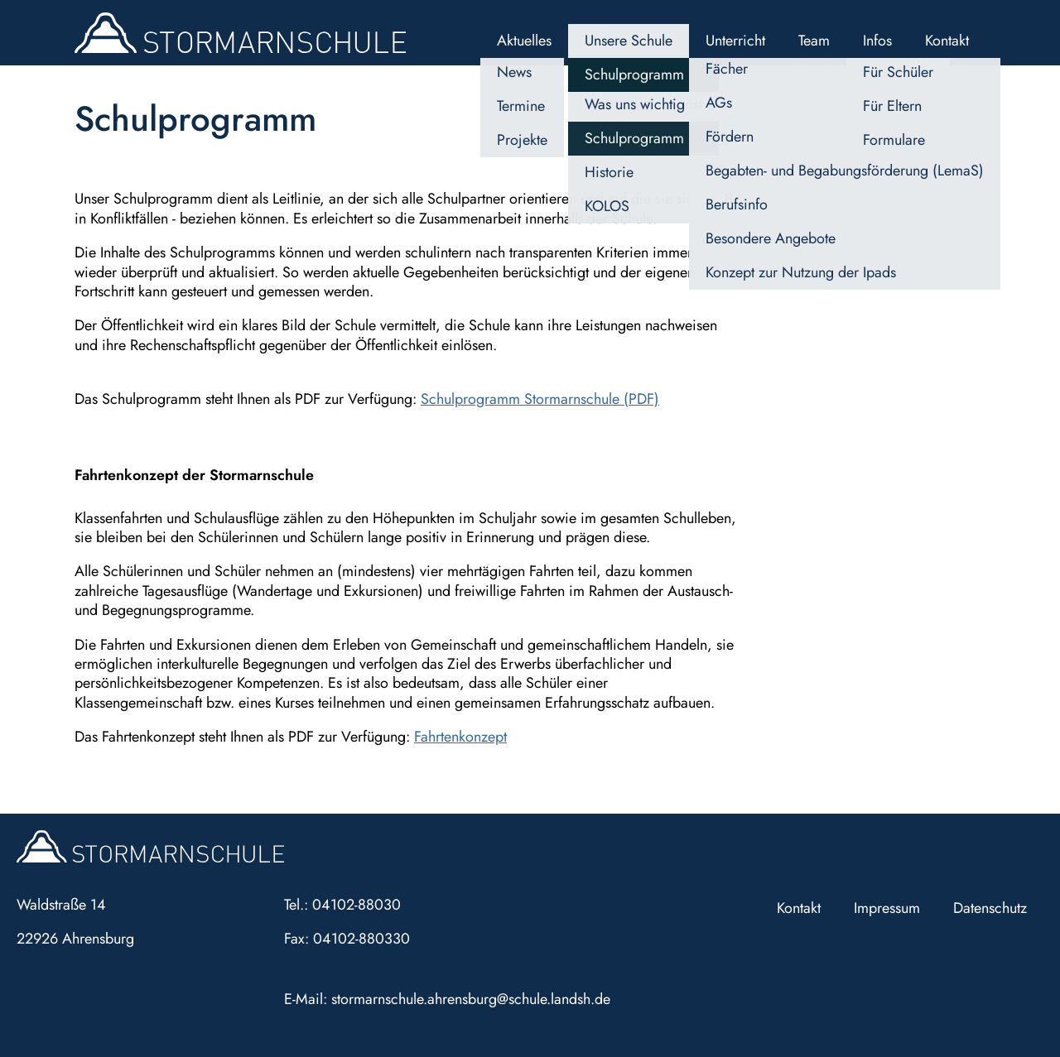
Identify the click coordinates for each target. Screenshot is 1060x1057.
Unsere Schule (628, 40)
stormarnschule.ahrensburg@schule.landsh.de (470, 999)
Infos (877, 40)
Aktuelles (524, 40)
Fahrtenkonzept (460, 736)
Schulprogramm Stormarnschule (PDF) (540, 399)
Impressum (887, 908)
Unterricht (735, 40)
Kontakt (947, 40)
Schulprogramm (634, 74)
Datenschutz (990, 908)
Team (814, 40)
